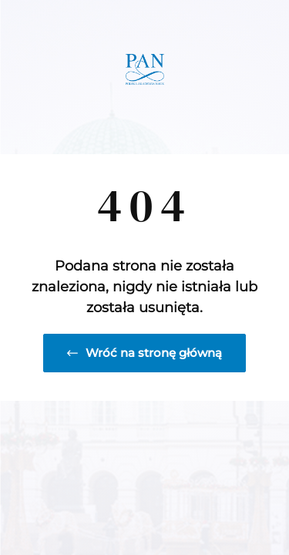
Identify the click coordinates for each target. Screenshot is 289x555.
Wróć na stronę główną (144, 352)
